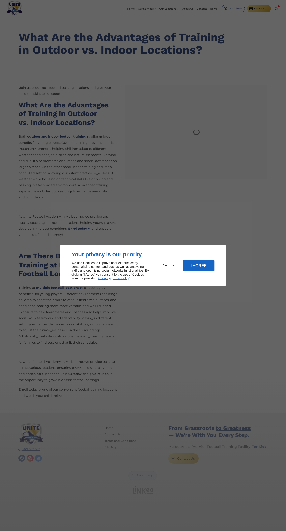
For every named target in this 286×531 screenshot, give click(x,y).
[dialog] (143, 265)
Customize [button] (168, 265)
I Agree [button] (199, 265)
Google (103, 278)
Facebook (120, 278)
